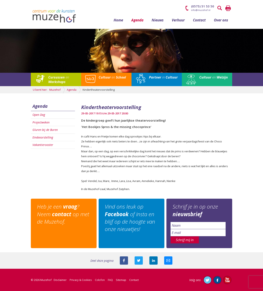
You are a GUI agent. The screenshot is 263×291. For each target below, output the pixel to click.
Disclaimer (60, 280)
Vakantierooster (42, 145)
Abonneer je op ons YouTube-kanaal (227, 280)
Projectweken (41, 122)
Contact (199, 20)
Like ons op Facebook (217, 280)
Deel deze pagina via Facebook (124, 260)
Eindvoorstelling (42, 137)
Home (118, 20)
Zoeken (220, 8)
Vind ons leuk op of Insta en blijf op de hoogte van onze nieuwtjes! (130, 218)
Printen (228, 8)
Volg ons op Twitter (207, 280)
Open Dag (38, 115)
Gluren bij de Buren (45, 130)
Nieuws (158, 20)
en (58, 79)
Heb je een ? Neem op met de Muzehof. (63, 214)
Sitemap (121, 280)
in (163, 77)
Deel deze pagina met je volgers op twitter (139, 260)
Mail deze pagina (168, 260)
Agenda (137, 20)
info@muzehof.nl (200, 10)
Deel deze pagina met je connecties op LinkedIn (153, 260)
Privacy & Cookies (81, 280)
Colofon (100, 280)
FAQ (110, 280)
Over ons (221, 20)
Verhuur (178, 20)
